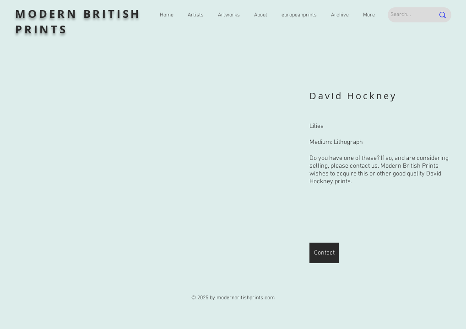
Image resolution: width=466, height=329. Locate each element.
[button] (155, 174)
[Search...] (405, 14)
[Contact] (324, 253)
